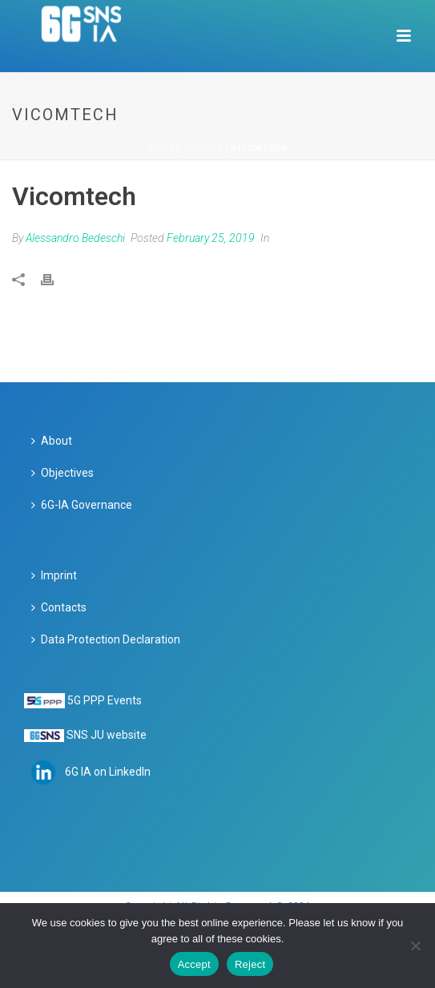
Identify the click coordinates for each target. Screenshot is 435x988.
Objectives (62, 472)
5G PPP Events (104, 700)
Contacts (59, 607)
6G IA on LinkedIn (108, 771)
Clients (203, 148)
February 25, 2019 (211, 238)
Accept (194, 964)
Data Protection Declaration (105, 639)
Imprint (54, 575)
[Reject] (415, 946)
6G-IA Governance (81, 504)
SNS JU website (106, 734)
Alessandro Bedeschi (75, 238)
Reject (250, 964)
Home (161, 148)
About (51, 440)
